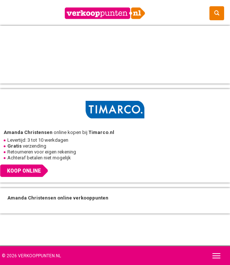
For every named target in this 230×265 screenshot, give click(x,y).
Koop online (24, 171)
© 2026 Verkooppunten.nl (31, 255)
